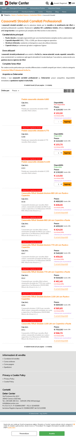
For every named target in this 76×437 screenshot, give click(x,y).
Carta (40, 16)
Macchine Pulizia (54, 10)
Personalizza (24, 433)
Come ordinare (9, 367)
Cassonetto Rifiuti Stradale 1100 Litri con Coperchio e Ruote (46, 329)
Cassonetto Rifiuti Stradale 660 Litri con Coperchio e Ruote (45, 225)
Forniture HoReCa (28, 16)
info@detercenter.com (10, 408)
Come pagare (9, 370)
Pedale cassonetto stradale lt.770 (35, 136)
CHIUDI (74, 424)
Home (4, 10)
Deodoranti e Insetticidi (10, 16)
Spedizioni (7, 372)
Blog (57, 16)
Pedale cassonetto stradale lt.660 (35, 104)
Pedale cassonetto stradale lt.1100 (35, 167)
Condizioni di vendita (11, 364)
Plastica (49, 16)
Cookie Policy (11, 427)
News (64, 16)
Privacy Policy (9, 384)
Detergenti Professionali (18, 10)
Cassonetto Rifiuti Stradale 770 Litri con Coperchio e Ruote (45, 277)
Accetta (52, 433)
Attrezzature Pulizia (37, 10)
